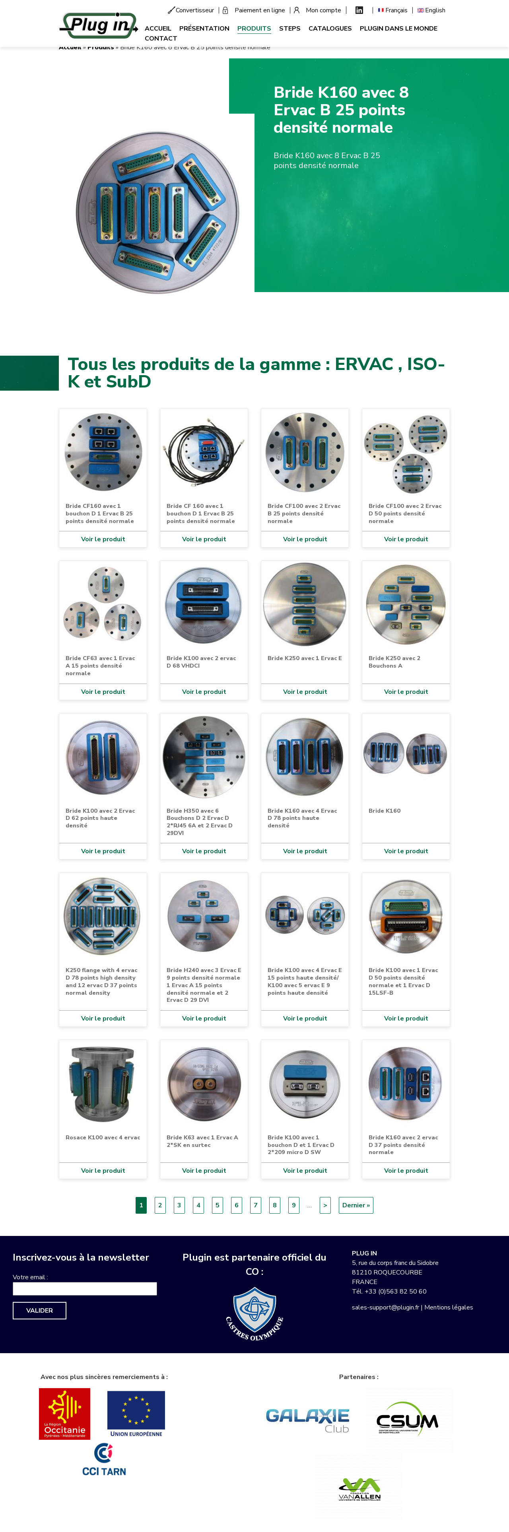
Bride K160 (384, 811)
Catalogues (330, 28)
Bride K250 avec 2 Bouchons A (394, 662)
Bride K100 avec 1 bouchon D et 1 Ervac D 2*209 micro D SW (301, 1144)
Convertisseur (195, 10)
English (435, 10)
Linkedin (359, 10)
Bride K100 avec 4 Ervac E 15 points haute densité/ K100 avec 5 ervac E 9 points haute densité (305, 981)
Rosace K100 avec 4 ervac (103, 1137)
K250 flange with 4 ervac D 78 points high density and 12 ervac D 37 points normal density (101, 981)
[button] (156, 211)
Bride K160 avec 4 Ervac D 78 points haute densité (302, 818)
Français (396, 10)
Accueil (158, 28)
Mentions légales (448, 1307)
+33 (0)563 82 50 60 (396, 1291)
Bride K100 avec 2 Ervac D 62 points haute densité (100, 818)
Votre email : (30, 1277)
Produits (254, 28)
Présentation (204, 28)
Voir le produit (103, 539)
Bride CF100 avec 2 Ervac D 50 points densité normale (405, 513)
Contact (161, 38)
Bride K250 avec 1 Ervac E (305, 658)
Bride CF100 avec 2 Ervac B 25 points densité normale (304, 513)
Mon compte (323, 10)
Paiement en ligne (260, 10)
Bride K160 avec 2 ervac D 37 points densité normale (403, 1144)
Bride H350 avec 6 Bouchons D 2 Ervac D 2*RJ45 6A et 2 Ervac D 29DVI (200, 822)
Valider (39, 1310)
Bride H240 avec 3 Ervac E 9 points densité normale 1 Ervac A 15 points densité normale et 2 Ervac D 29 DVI (204, 985)
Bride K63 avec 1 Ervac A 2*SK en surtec (202, 1141)
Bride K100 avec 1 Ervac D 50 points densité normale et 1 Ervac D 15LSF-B (403, 981)
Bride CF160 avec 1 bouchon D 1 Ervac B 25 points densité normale (100, 513)
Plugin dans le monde (398, 28)
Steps (290, 28)
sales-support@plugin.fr (385, 1307)
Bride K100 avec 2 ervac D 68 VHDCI (201, 662)
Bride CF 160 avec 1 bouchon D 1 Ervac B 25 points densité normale (201, 513)
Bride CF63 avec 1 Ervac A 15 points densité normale (100, 665)
